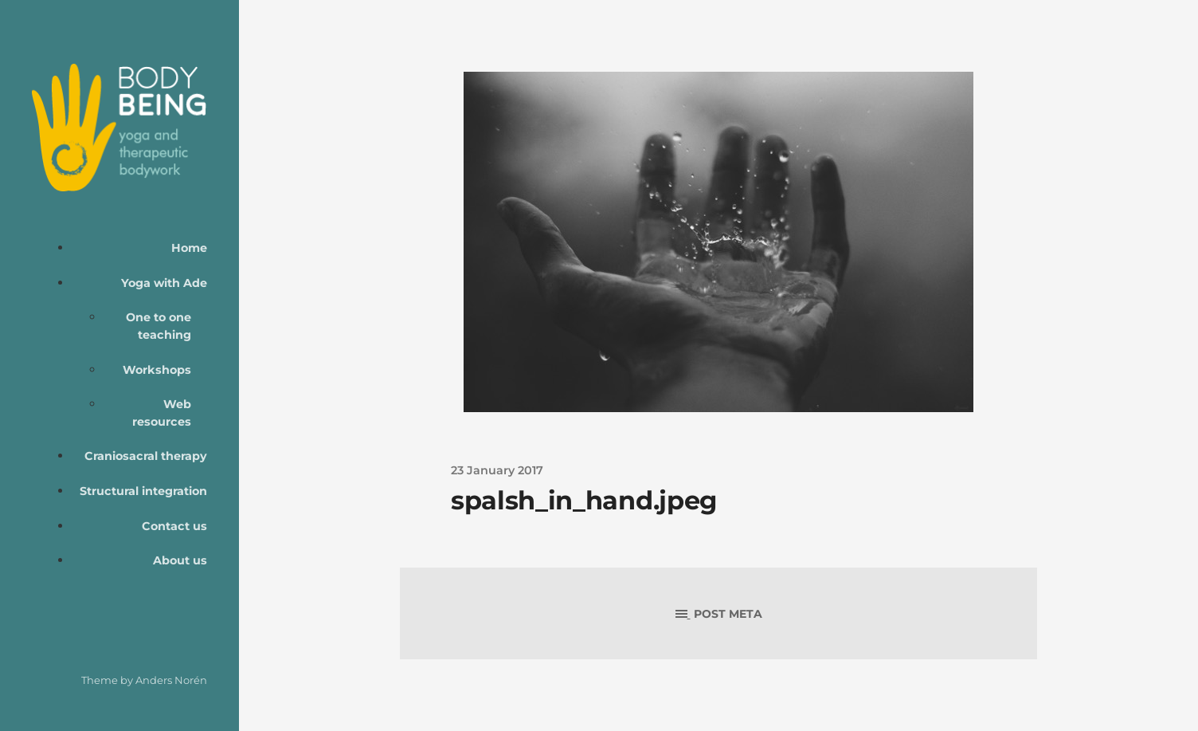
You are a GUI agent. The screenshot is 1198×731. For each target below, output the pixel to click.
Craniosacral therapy (145, 456)
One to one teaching (158, 326)
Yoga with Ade (164, 283)
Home (189, 248)
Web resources (161, 413)
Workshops (157, 370)
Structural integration (143, 491)
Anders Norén (171, 680)
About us (180, 560)
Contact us (174, 526)
